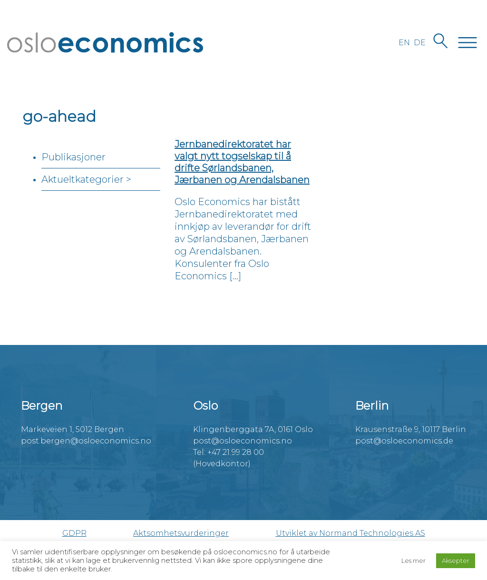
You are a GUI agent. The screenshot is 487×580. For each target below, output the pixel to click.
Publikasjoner (73, 157)
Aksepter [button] (455, 560)
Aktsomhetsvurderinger (181, 533)
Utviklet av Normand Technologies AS (350, 533)
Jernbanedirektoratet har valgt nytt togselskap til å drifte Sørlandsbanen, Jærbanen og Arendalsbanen (242, 162)
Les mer (413, 560)
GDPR (74, 533)
